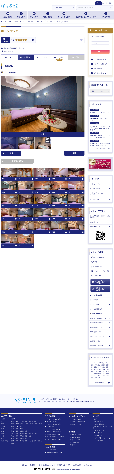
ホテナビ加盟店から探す (52, 434)
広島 (17, 436)
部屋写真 (25, 57)
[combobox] (92, 7)
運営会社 (24, 465)
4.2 (12, 40)
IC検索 (94, 262)
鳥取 (21, 436)
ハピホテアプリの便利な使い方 (78, 421)
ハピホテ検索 (97, 252)
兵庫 (17, 433)
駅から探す (21, 15)
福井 (21, 428)
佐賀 (17, 441)
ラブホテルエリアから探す (100, 271)
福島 (35, 421)
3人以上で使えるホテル (100, 336)
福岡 (12, 441)
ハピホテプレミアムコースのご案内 (100, 194)
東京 (12, 424)
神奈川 (17, 424)
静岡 (21, 431)
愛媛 (21, 438)
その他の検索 (105, 15)
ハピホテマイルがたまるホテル (99, 289)
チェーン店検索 (100, 304)
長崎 (21, 441)
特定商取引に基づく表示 (63, 465)
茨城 (36, 424)
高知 (26, 438)
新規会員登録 (98, 68)
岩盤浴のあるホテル (100, 327)
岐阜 (17, 431)
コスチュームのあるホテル (100, 318)
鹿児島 (40, 441)
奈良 (30, 433)
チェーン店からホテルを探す (53, 439)
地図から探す (47, 15)
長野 (21, 426)
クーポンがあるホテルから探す (54, 437)
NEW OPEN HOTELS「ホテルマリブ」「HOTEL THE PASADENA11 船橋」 (100, 126)
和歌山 (35, 433)
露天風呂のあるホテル (100, 322)
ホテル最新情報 (74, 442)
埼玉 (22, 424)
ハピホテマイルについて (100, 188)
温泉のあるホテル (100, 341)
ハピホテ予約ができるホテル (98, 282)
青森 (12, 421)
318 (78, 153)
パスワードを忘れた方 (100, 64)
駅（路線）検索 (97, 266)
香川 (12, 438)
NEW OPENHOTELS (51, 450)
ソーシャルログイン (100, 59)
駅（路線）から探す (51, 421)
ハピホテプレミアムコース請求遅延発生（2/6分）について (100, 143)
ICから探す (34, 15)
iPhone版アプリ (100, 222)
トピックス (96, 104)
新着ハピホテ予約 (74, 440)
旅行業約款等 (77, 465)
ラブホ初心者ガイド (75, 419)
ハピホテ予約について (99, 424)
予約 (75, 57)
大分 (30, 441)
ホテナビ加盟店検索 (100, 309)
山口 (30, 436)
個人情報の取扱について (45, 465)
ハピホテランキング (100, 184)
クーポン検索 (100, 300)
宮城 (30, 421)
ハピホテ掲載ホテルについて (101, 438)
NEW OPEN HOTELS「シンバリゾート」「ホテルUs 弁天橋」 (100, 135)
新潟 (12, 426)
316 (8, 153)
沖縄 (12, 443)
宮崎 (35, 441)
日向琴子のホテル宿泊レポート (54, 452)
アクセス (42, 57)
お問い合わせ (88, 465)
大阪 (12, 433)
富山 (17, 428)
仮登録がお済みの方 (100, 73)
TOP (8, 57)
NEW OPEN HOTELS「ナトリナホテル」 (100, 118)
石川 (12, 428)
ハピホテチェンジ (98, 430)
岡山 (12, 436)
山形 (21, 421)
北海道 (13, 419)
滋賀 (26, 433)
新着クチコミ (73, 445)
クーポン (58, 57)
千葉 (27, 424)
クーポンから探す (64, 15)
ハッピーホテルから (100, 357)
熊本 (26, 441)
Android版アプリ (100, 226)
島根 (26, 436)
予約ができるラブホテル (52, 429)
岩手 (26, 421)
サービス (95, 179)
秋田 (17, 421)
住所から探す (7, 15)
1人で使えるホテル (100, 332)
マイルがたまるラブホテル (53, 431)
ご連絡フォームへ (99, 382)
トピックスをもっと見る (103, 148)
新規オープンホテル (75, 434)
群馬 (40, 424)
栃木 (31, 424)
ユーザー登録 (107, 3)
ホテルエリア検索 (97, 257)
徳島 (17, 438)
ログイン (100, 52)
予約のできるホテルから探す (86, 15)
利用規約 (32, 465)
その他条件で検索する (100, 345)
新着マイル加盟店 (74, 437)
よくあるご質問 (100, 199)
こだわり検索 (96, 276)
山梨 (17, 426)
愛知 (12, 431)
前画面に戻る (12, 161)
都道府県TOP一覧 (99, 85)
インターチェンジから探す (53, 419)
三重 (26, 431)
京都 (21, 433)
